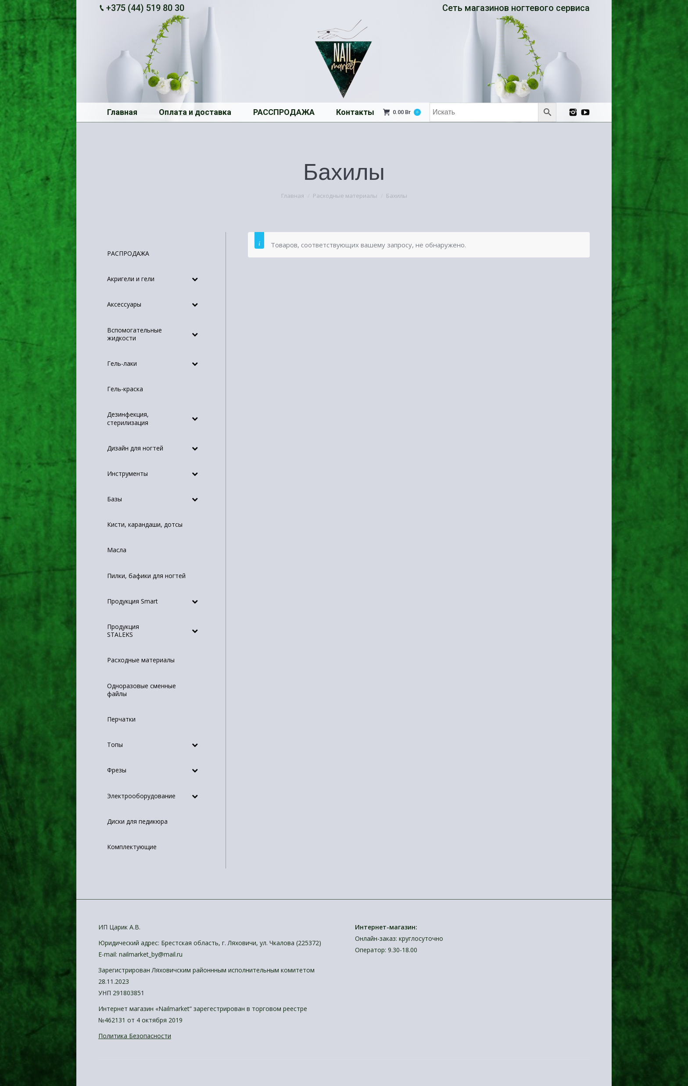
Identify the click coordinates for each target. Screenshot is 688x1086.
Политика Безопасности (134, 1036)
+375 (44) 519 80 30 (145, 8)
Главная (292, 196)
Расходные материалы (345, 196)
